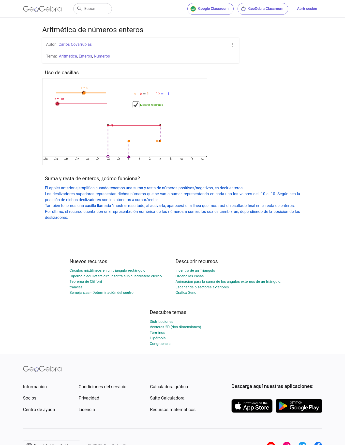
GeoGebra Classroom (262, 9)
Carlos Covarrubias (75, 44)
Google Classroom (209, 9)
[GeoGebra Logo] (42, 9)
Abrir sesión (307, 8)
